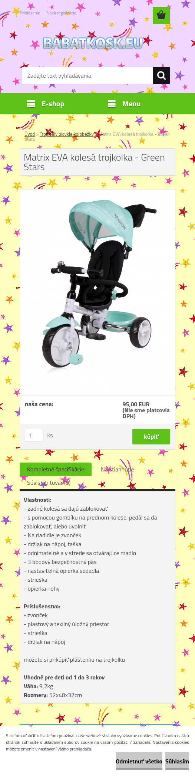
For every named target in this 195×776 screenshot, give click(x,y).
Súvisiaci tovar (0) (48, 482)
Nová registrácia (61, 12)
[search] (161, 75)
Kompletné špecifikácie (55, 469)
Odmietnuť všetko (139, 761)
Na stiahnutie (117, 469)
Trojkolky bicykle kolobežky (67, 134)
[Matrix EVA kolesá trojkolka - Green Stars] (97, 192)
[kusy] (34, 435)
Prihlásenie (30, 12)
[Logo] (93, 42)
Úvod (29, 134)
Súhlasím (177, 761)
